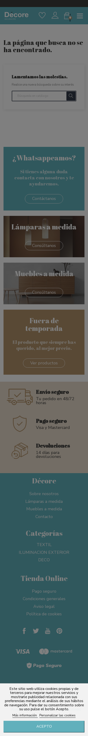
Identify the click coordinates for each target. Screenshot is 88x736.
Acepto (44, 726)
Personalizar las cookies (57, 715)
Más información (25, 715)
